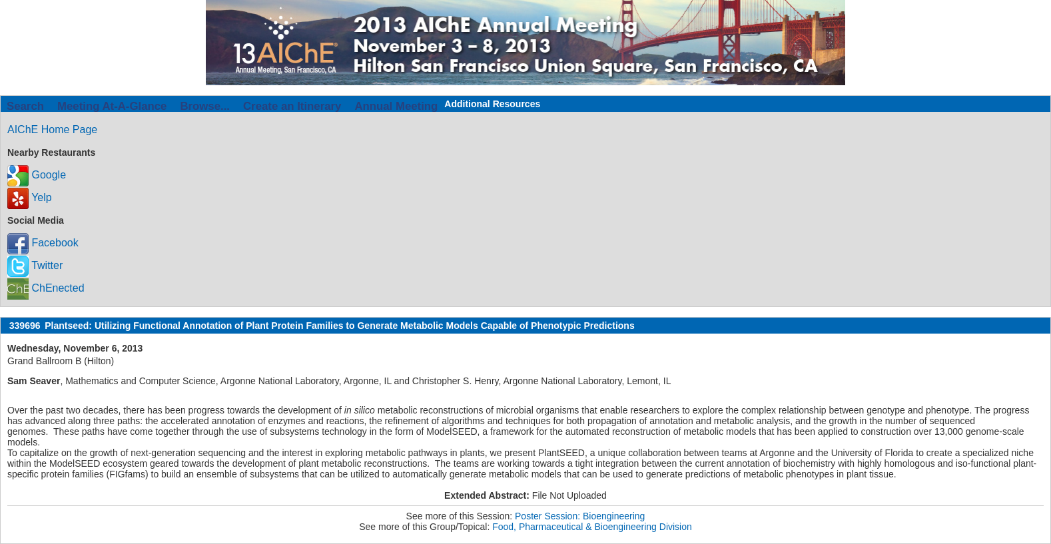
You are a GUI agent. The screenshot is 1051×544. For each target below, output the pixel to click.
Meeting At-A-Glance (112, 106)
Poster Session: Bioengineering (580, 516)
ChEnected (46, 288)
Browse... (205, 106)
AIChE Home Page (52, 129)
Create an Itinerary (292, 106)
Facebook (43, 242)
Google (36, 174)
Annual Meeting (396, 106)
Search (25, 106)
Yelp (29, 197)
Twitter (35, 265)
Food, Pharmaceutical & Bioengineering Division (592, 526)
